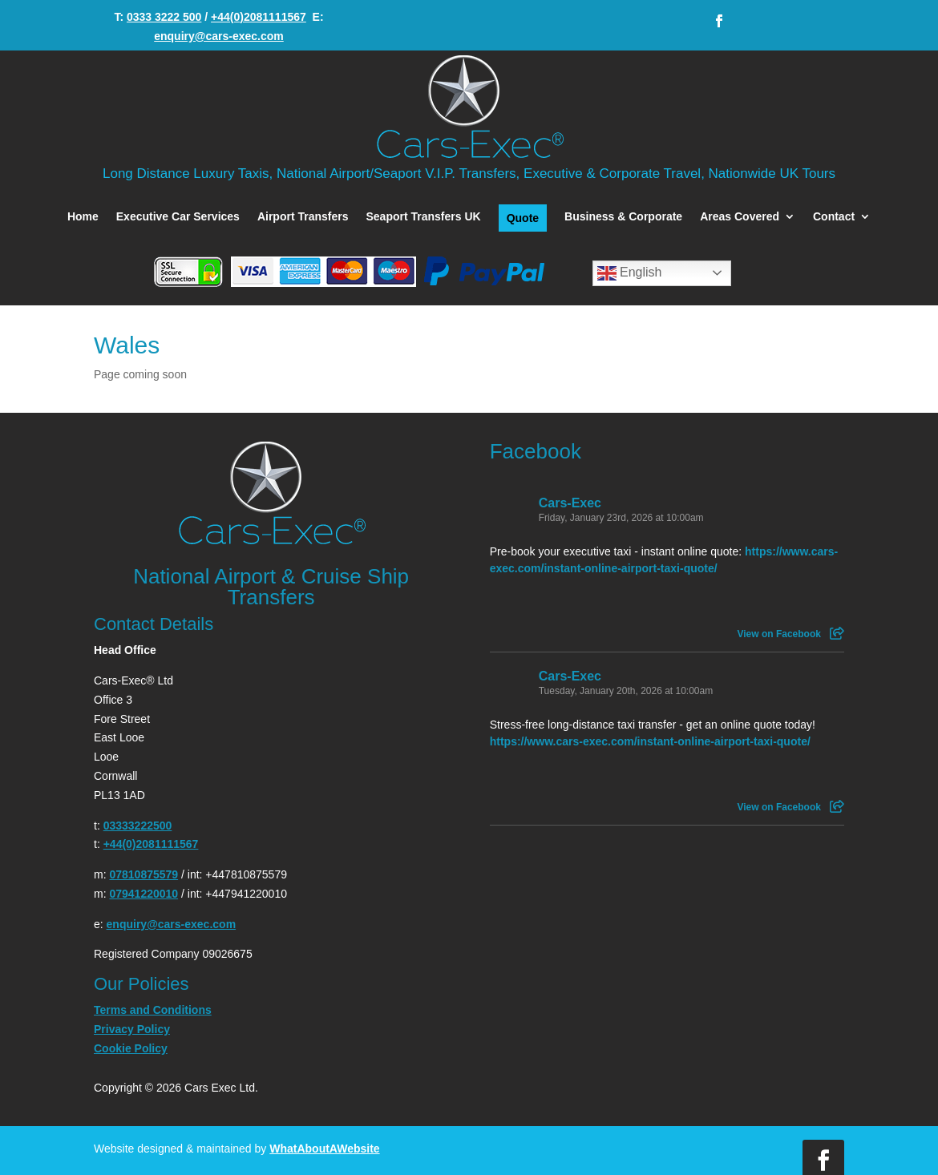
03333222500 (137, 825)
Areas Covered (739, 217)
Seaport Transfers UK (423, 217)
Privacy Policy (132, 1029)
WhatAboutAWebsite (324, 1148)
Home (83, 217)
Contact (834, 217)
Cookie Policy (131, 1048)
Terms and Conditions (153, 1009)
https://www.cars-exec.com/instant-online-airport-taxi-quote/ (650, 741)
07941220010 (143, 893)
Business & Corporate (623, 217)
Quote (523, 218)
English (629, 273)
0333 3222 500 (164, 16)
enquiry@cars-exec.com (219, 36)
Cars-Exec (570, 503)
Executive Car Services (178, 217)
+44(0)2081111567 (258, 16)
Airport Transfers (303, 217)
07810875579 (143, 874)
